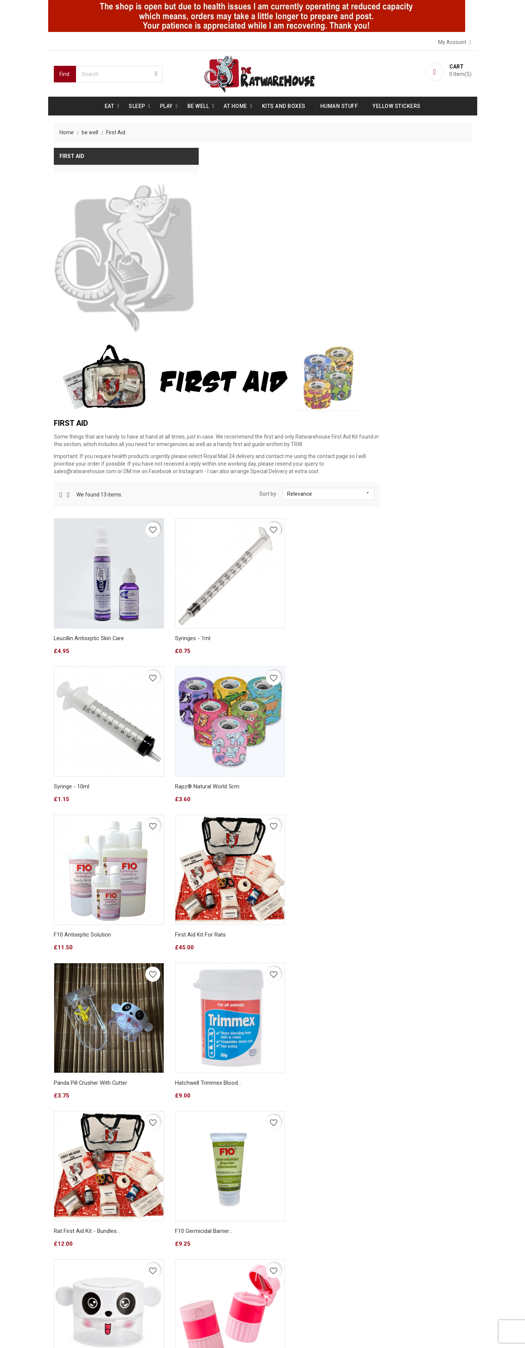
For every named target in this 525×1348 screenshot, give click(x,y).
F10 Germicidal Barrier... (189, 829)
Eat (109, 105)
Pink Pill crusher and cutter (409, 829)
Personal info (286, 1224)
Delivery (66, 1224)
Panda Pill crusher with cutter (198, 695)
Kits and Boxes (284, 105)
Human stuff (339, 105)
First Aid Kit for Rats (400, 562)
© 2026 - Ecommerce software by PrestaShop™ (111, 1333)
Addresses (283, 1264)
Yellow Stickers (397, 105)
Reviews (66, 1264)
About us (67, 1237)
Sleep (137, 105)
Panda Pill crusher (290, 829)
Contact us (69, 1278)
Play (166, 105)
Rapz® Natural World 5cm (193, 562)
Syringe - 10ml (393, 427)
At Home (235, 105)
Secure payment (76, 1251)
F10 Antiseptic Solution (296, 562)
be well (198, 105)
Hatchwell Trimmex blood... (301, 695)
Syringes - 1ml (285, 427)
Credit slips (284, 1251)
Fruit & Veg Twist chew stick (411, 1056)
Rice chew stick (288, 1056)
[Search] (119, 73)
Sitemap (66, 1292)
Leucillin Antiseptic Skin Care (196, 427)
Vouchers (282, 1278)
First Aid (71, 156)
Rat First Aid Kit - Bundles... (408, 695)
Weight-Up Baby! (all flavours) (198, 1056)
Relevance (423, 297)
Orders (279, 1237)
